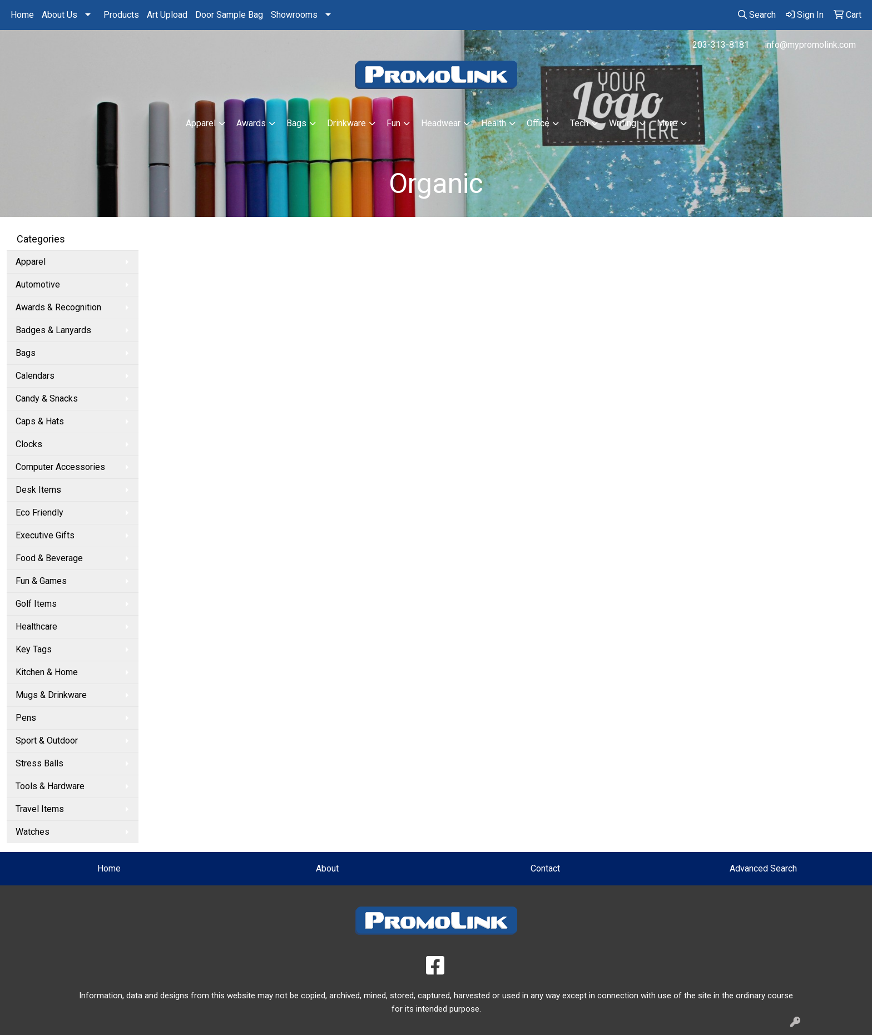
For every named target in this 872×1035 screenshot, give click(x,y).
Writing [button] (622, 123)
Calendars (35, 375)
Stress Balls (39, 763)
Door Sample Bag (229, 14)
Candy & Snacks (47, 398)
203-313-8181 (720, 44)
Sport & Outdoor (47, 740)
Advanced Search (763, 868)
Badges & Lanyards (53, 330)
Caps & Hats (40, 421)
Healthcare (36, 626)
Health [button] (493, 123)
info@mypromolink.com (810, 44)
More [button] (667, 123)
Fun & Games (41, 581)
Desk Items (38, 489)
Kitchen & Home (47, 672)
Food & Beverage (49, 558)
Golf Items (36, 603)
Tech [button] (579, 123)
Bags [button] (296, 123)
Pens (26, 717)
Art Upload (167, 14)
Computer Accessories (60, 467)
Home (22, 14)
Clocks (29, 444)
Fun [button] (393, 123)
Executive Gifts (45, 535)
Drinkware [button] (346, 123)
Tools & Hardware (50, 786)
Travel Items (40, 809)
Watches (32, 831)
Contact (545, 868)
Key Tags (34, 649)
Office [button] (538, 123)
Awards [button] (251, 123)
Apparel (31, 261)
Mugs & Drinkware (51, 695)
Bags (26, 353)
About (327, 868)
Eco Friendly (39, 512)
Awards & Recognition (58, 307)
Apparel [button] (201, 123)
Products (121, 14)
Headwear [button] (440, 123)
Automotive (38, 284)
